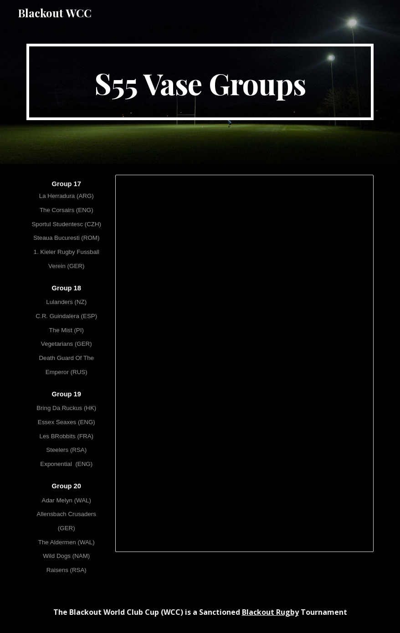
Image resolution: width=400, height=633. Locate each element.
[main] (200, 82)
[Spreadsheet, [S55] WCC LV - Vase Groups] (244, 363)
